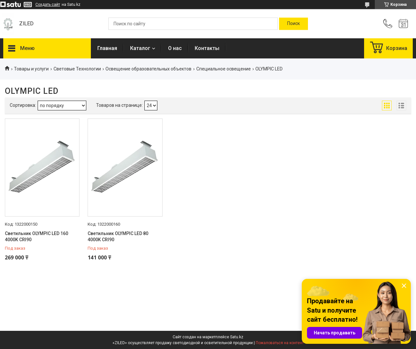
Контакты (207, 48)
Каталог (140, 48)
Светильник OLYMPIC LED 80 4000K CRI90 (118, 237)
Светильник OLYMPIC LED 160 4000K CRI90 (36, 237)
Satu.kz (236, 337)
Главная (107, 48)
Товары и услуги (31, 68)
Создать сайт (47, 4)
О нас (175, 48)
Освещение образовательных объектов (148, 68)
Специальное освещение (223, 68)
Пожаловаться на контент (280, 343)
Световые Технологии (77, 68)
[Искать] (293, 24)
